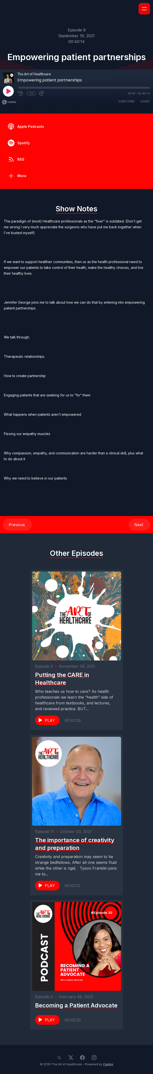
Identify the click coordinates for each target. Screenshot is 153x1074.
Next (139, 524)
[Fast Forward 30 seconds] (41, 93)
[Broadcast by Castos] (9, 102)
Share (145, 101)
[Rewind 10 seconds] (20, 93)
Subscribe (126, 101)
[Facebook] (82, 1057)
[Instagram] (94, 1057)
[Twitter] (71, 1057)
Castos (108, 1064)
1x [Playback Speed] (31, 93)
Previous (17, 524)
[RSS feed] (59, 1057)
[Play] (8, 91)
